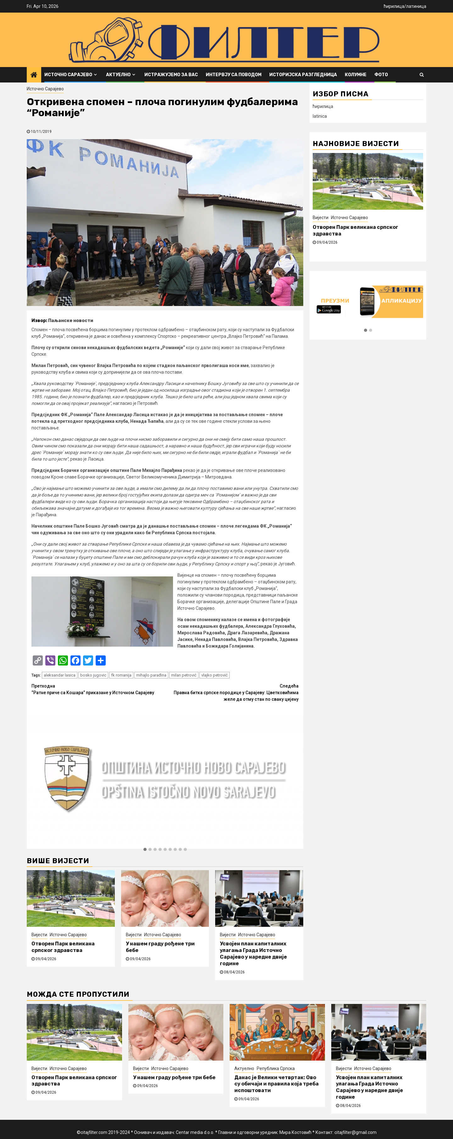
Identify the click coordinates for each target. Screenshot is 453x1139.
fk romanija (121, 675)
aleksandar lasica (60, 675)
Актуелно (118, 74)
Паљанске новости (70, 320)
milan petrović (184, 675)
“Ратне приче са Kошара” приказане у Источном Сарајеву (98, 689)
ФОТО (381, 74)
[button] (145, 850)
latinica (320, 116)
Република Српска (276, 1068)
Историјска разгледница (303, 74)
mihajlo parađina (151, 675)
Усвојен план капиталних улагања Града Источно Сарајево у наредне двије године (253, 953)
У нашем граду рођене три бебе (174, 1077)
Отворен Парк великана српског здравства (63, 947)
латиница (416, 6)
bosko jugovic (93, 675)
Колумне (355, 74)
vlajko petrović (214, 675)
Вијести (39, 934)
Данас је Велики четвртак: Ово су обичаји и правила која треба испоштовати (276, 1084)
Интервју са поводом (233, 74)
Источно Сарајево (68, 74)
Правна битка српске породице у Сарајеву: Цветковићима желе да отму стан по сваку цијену (232, 692)
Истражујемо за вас (171, 74)
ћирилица (394, 6)
